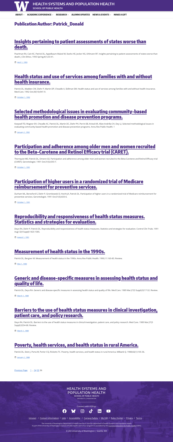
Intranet (32, 418)
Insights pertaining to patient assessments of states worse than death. (80, 44)
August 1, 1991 (23, 237)
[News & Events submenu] (110, 14)
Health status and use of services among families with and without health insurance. (83, 79)
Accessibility (74, 418)
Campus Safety (91, 418)
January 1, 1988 (23, 357)
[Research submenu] (68, 14)
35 (38, 370)
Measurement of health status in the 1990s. (59, 251)
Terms (139, 418)
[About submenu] (24, 14)
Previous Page (21, 370)
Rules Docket (117, 418)
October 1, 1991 (23, 167)
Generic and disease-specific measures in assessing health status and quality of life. (86, 280)
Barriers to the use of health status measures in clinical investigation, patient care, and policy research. (86, 312)
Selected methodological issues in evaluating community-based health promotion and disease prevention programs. (80, 114)
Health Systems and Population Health (73, 4)
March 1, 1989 (23, 296)
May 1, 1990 (22, 264)
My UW (104, 418)
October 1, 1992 (23, 97)
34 (35, 370)
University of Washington (22, 5)
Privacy (129, 418)
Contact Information (49, 418)
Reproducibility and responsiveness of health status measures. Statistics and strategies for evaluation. (79, 219)
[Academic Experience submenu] (52, 14)
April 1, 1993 (22, 62)
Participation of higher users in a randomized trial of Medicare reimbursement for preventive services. (78, 184)
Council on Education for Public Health (122, 426)
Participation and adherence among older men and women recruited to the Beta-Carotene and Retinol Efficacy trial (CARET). (84, 149)
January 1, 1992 (23, 132)
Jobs (64, 418)
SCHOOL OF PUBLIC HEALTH (48, 8)
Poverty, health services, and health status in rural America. (76, 345)
